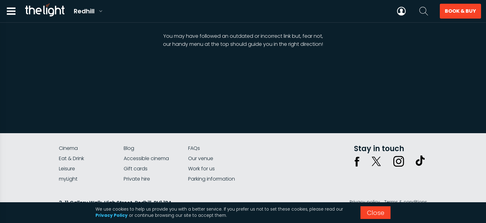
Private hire (137, 178)
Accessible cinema (146, 158)
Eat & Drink (71, 158)
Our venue (200, 158)
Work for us (201, 168)
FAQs (194, 148)
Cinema (68, 148)
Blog (129, 148)
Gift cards (136, 168)
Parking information (211, 178)
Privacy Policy (111, 215)
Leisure (67, 168)
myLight (68, 178)
